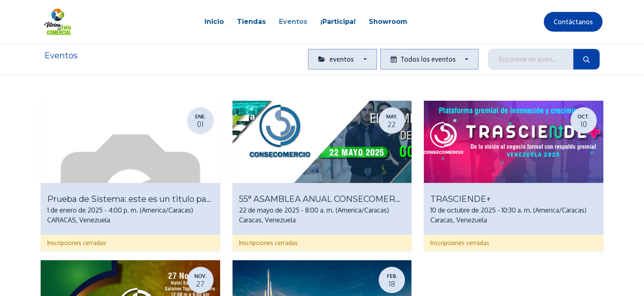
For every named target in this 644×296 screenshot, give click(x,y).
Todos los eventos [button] (424, 59)
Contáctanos (573, 21)
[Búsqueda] (586, 59)
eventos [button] (336, 59)
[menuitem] (214, 22)
